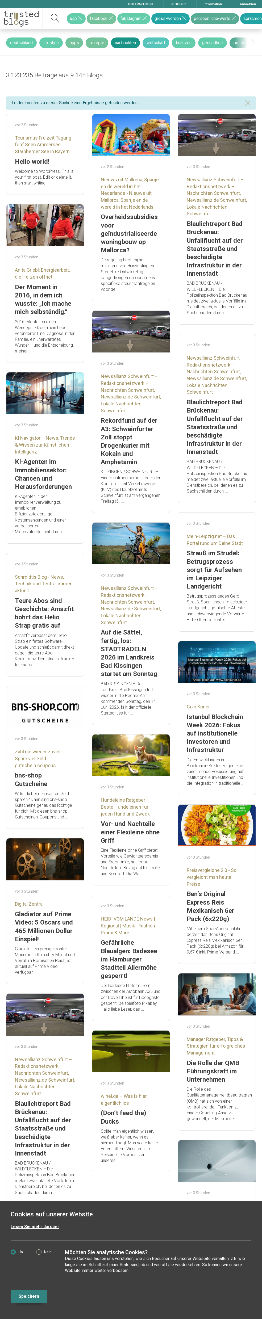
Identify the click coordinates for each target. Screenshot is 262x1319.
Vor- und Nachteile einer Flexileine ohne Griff (130, 832)
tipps (74, 42)
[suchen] (55, 18)
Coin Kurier (198, 706)
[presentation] (253, 42)
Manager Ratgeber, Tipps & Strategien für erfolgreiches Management (216, 1046)
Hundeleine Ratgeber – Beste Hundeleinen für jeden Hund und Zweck (125, 806)
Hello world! (32, 161)
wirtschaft (156, 42)
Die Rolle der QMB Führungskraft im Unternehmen (213, 1071)
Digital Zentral (29, 904)
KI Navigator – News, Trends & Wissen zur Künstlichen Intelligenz (45, 444)
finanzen (184, 42)
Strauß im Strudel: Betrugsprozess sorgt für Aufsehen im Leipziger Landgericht (214, 569)
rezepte (97, 42)
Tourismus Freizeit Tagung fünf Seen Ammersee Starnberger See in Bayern (43, 144)
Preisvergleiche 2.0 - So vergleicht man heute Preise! (211, 877)
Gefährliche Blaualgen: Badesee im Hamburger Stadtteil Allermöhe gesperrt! (129, 959)
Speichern (29, 1296)
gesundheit (212, 42)
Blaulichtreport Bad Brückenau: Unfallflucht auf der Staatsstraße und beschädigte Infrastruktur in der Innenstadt (215, 248)
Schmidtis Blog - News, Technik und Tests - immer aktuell (43, 583)
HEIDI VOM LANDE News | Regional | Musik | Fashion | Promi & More (129, 925)
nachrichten (125, 42)
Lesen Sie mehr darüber (35, 1226)
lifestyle (51, 42)
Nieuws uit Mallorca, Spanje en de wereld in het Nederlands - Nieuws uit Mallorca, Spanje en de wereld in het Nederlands (130, 193)
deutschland (21, 42)
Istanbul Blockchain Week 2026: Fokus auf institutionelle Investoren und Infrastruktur (215, 733)
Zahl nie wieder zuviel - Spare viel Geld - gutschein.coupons (39, 758)
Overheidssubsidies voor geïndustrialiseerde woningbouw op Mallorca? (129, 233)
